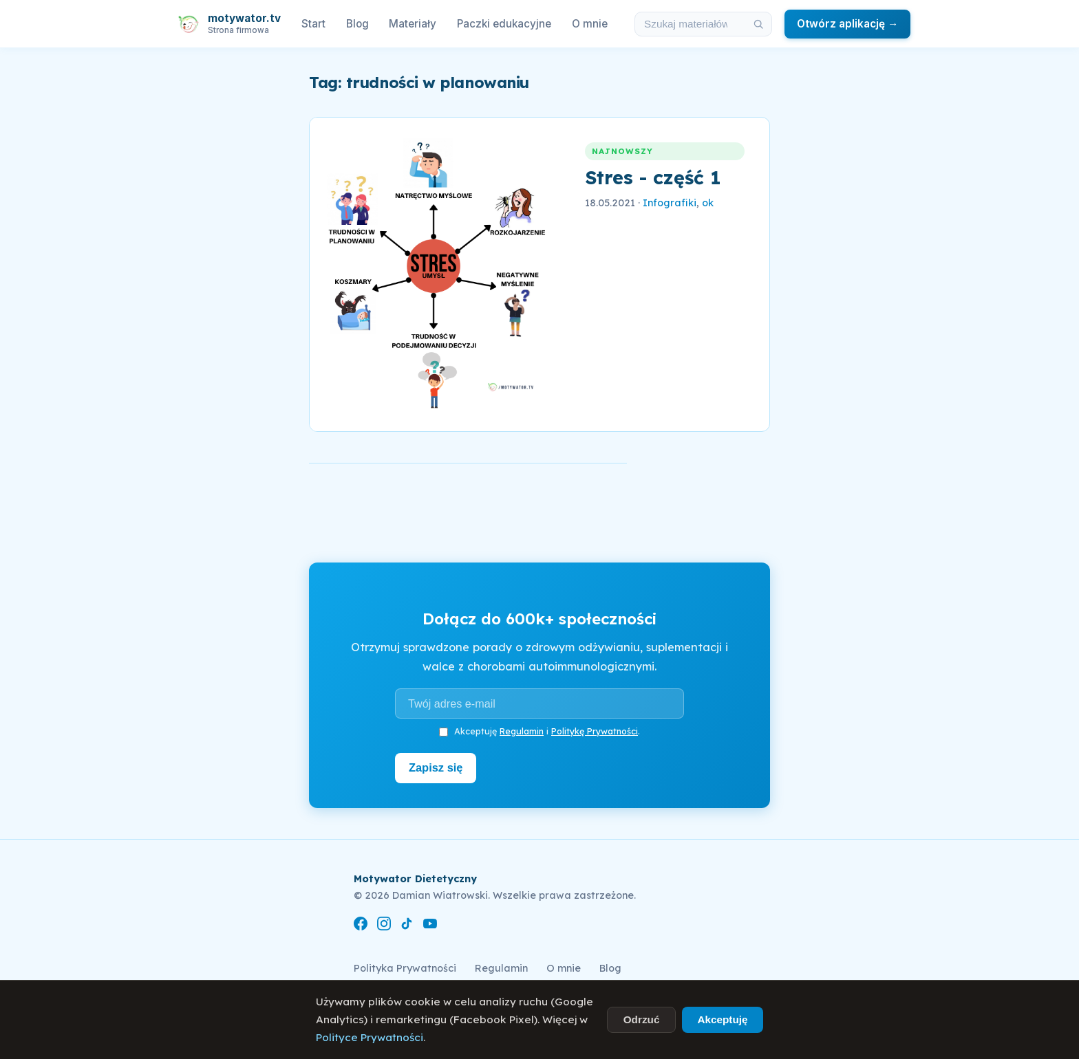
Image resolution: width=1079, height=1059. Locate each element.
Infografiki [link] (669, 203)
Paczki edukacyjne (504, 23)
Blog (357, 23)
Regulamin (522, 730)
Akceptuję (722, 1019)
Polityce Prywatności (369, 1037)
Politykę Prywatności (594, 730)
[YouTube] (430, 925)
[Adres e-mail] (539, 703)
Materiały (412, 23)
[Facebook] (360, 925)
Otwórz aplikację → (847, 23)
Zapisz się (437, 767)
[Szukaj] (758, 24)
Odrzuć (641, 1019)
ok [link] (708, 203)
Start (313, 23)
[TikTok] (407, 925)
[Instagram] (384, 925)
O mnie (590, 23)
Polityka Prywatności (405, 967)
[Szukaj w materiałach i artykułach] (690, 24)
